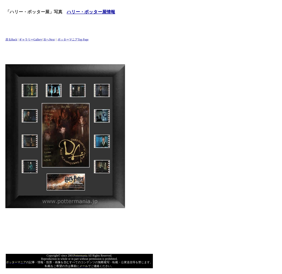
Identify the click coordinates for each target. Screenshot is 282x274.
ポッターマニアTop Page (73, 39)
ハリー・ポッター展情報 (91, 12)
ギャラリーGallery (30, 39)
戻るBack (11, 39)
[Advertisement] (70, 26)
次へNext (49, 39)
